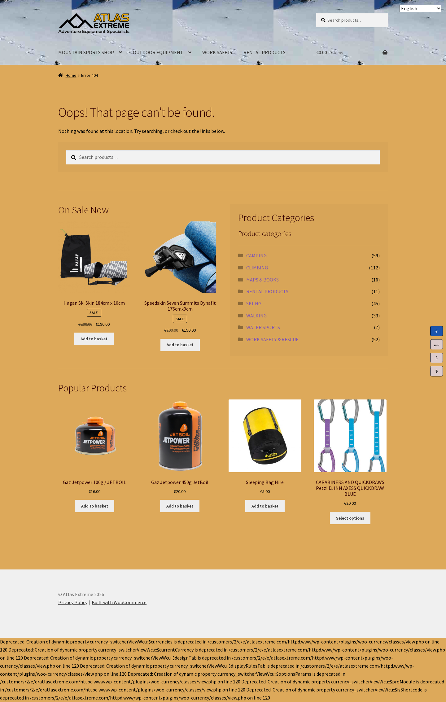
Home (71, 75)
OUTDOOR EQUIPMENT (158, 52)
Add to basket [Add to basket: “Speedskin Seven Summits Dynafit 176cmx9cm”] (180, 344)
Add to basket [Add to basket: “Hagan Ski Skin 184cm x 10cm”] (94, 339)
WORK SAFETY (217, 52)
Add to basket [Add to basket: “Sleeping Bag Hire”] (264, 506)
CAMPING (256, 255)
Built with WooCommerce (119, 602)
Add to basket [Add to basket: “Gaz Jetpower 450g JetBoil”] (179, 506)
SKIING (253, 303)
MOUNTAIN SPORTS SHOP (86, 52)
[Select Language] (420, 8)
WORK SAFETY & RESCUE (272, 339)
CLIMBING (257, 267)
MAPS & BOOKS (262, 280)
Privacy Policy (72, 602)
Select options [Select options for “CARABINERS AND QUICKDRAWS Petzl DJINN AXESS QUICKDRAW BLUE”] (350, 518)
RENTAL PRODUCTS (264, 52)
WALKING (256, 315)
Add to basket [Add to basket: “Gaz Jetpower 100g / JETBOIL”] (94, 506)
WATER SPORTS (263, 327)
